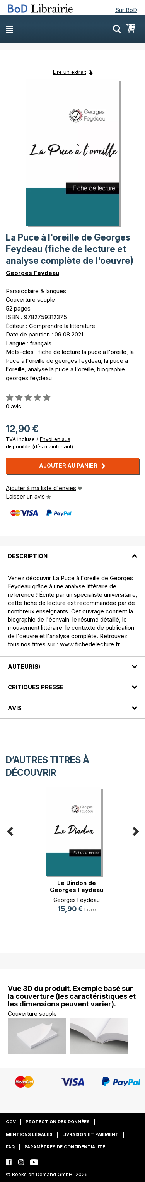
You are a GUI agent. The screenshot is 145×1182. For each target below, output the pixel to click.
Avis (15, 708)
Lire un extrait (69, 72)
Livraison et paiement (90, 1134)
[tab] (72, 551)
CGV (11, 1121)
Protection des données (58, 1121)
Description (28, 556)
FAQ (10, 1147)
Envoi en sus (55, 439)
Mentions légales (29, 1134)
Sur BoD (126, 10)
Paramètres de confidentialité (64, 1147)
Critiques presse (35, 687)
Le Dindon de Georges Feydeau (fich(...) (76, 889)
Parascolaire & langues (36, 291)
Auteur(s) (24, 666)
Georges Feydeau (32, 273)
